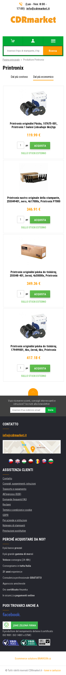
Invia (50, 410)
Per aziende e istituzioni (15, 520)
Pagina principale (11, 59)
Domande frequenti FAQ (15, 499)
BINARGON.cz (44, 658)
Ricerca (53, 50)
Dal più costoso (19, 76)
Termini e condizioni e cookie (17, 509)
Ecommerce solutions (26, 658)
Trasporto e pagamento (14, 489)
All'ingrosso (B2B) (12, 494)
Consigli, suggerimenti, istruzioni (19, 483)
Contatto (7, 478)
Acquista (40, 145)
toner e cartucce (52, 670)
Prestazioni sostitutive (14, 530)
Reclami (7, 504)
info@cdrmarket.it (38, 8)
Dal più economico (43, 76)
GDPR (5, 515)
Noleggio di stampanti (14, 525)
